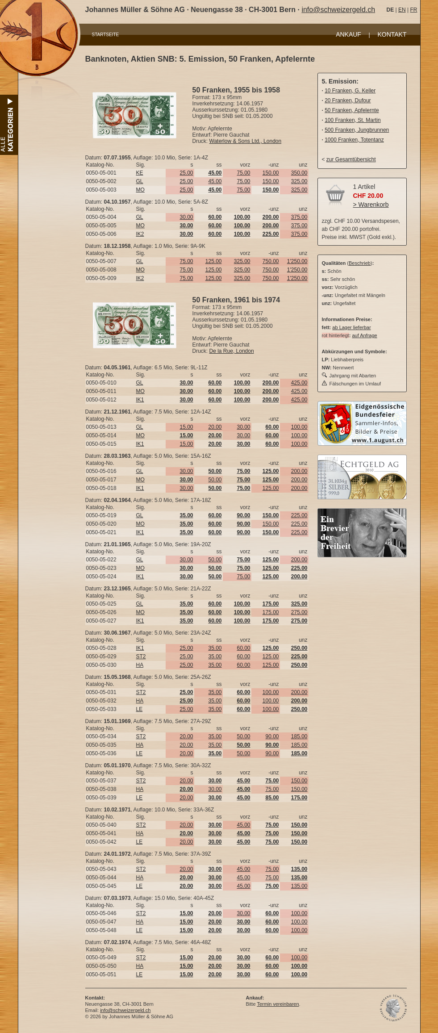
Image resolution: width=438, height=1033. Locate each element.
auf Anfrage (364, 335)
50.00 (214, 480)
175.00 (271, 612)
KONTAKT (391, 34)
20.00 (214, 427)
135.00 (299, 886)
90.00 (272, 736)
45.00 (214, 181)
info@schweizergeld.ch (338, 9)
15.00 (186, 427)
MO (140, 190)
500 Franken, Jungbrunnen (357, 130)
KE (139, 173)
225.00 (299, 515)
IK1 (140, 400)
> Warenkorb (371, 204)
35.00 (214, 648)
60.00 (243, 648)
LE (139, 709)
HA (140, 665)
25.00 (186, 173)
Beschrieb (360, 263)
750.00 (271, 261)
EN (402, 10)
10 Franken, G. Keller (350, 91)
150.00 (271, 173)
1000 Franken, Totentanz (354, 140)
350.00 (299, 173)
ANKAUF (348, 34)
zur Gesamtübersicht (351, 159)
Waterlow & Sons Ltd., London (245, 141)
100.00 (299, 427)
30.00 (186, 217)
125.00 (213, 261)
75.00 (243, 173)
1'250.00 (297, 261)
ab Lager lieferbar (351, 327)
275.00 (299, 612)
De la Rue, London (231, 351)
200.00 (299, 471)
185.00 (299, 736)
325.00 (299, 181)
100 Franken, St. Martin (352, 120)
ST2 (141, 656)
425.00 (299, 383)
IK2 (140, 234)
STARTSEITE (105, 34)
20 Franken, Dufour (348, 100)
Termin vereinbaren (278, 1004)
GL (139, 181)
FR (413, 10)
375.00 (299, 217)
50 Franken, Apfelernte (352, 110)
